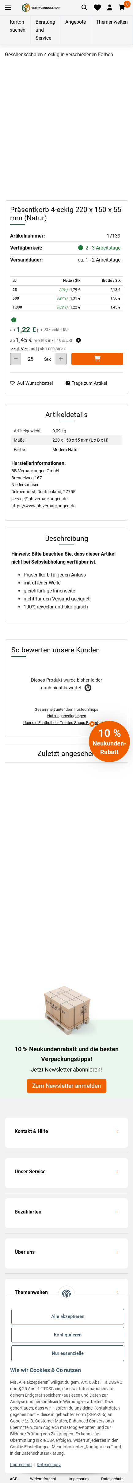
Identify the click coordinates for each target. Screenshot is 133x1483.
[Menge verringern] (15, 359)
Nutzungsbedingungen (66, 716)
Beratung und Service (45, 30)
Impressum (21, 1464)
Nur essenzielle (68, 1353)
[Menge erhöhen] (60, 359)
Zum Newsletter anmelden (66, 1086)
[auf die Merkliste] (34, 383)
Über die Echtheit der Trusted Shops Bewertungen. (66, 722)
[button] (109, 8)
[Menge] (30, 359)
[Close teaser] (92, 724)
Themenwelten (112, 22)
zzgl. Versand (24, 348)
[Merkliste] (97, 8)
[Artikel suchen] (84, 8)
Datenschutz (49, 1464)
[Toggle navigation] (8, 8)
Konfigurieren (68, 1335)
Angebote (75, 22)
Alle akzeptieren (67, 1316)
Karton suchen (17, 26)
